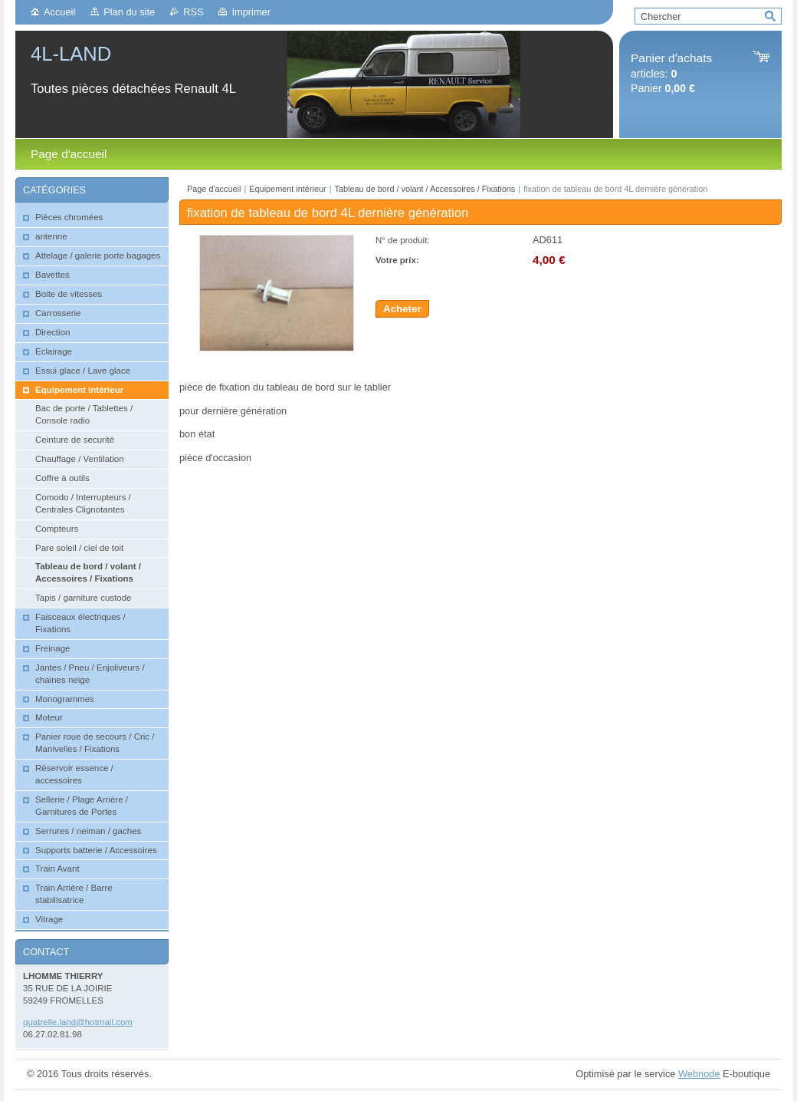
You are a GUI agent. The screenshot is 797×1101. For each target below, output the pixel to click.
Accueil (59, 12)
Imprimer (250, 12)
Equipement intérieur (287, 188)
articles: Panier (671, 73)
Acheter (402, 309)
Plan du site (129, 12)
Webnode (699, 1074)
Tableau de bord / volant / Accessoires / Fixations (425, 188)
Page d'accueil (214, 188)
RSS (193, 12)
